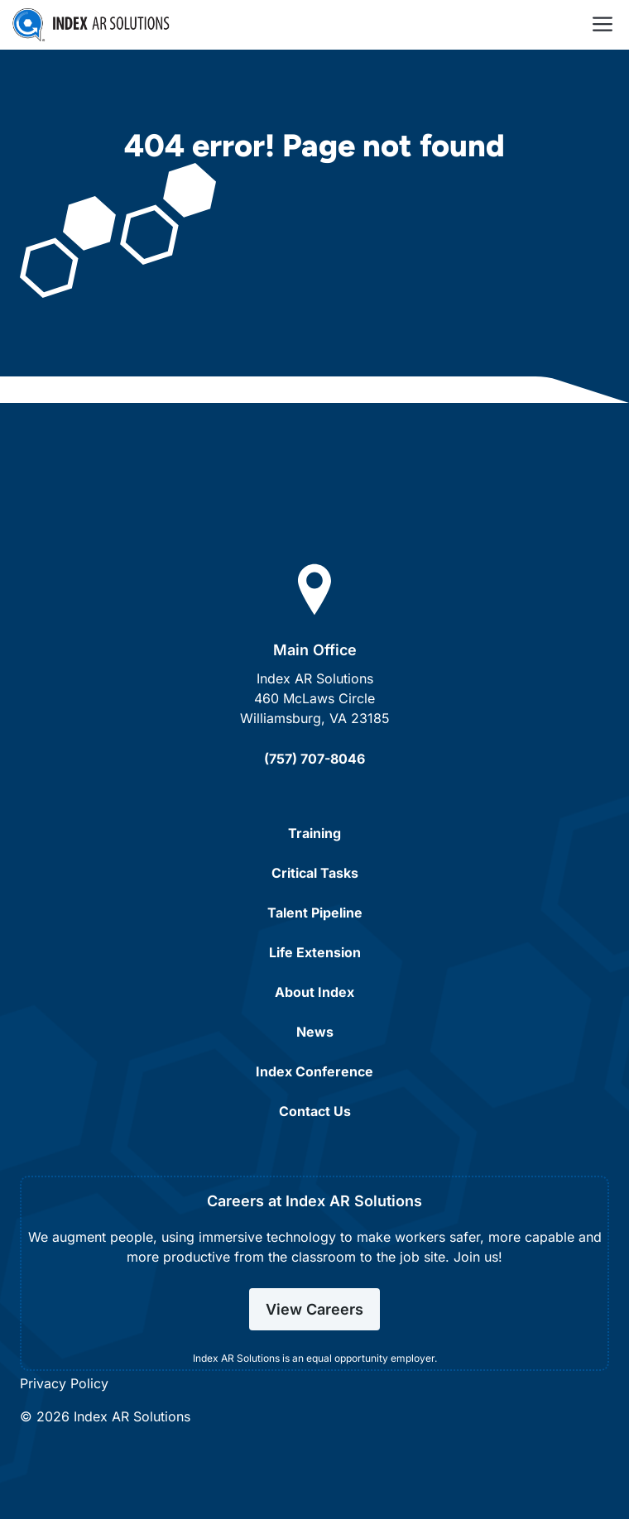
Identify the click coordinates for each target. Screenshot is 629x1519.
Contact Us (315, 1111)
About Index (314, 992)
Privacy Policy (64, 1383)
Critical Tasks (314, 873)
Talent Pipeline (315, 912)
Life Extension (315, 952)
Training (314, 833)
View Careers (314, 1309)
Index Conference (314, 1071)
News (315, 1031)
